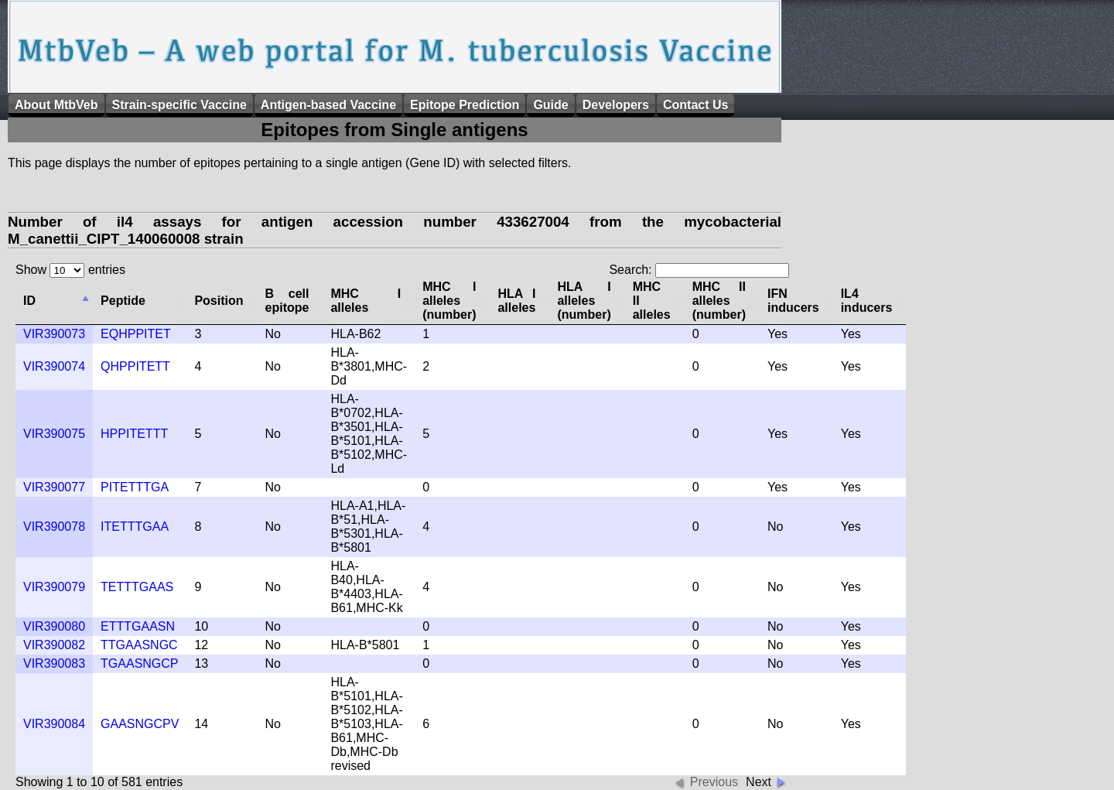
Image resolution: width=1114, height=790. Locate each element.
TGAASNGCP (139, 663)
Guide (550, 104)
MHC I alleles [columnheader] (365, 300)
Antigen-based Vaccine (328, 104)
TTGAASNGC (139, 644)
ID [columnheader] (29, 300)
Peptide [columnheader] (123, 300)
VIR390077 (54, 487)
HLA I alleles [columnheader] (516, 300)
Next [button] (758, 781)
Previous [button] (714, 781)
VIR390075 (54, 433)
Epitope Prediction (464, 104)
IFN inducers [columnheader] (793, 300)
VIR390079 (54, 586)
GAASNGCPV (140, 723)
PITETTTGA (135, 487)
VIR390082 (54, 644)
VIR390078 (54, 526)
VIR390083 (54, 663)
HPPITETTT (134, 433)
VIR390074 (54, 366)
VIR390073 (54, 333)
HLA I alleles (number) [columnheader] (583, 300)
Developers (616, 104)
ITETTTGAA (135, 526)
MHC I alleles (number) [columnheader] (449, 300)
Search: (699, 269)
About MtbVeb (56, 104)
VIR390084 (54, 723)
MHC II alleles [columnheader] (652, 300)
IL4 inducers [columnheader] (867, 300)
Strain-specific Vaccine (179, 104)
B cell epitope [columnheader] (287, 300)
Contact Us (695, 104)
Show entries (70, 269)
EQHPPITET (136, 333)
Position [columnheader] (218, 300)
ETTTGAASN (138, 626)
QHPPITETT (135, 366)
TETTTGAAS (137, 586)
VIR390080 (54, 626)
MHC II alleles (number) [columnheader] (719, 300)
